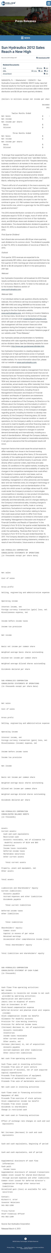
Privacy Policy (11, 1247)
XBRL (4, 71)
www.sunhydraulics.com (11, 289)
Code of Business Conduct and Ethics (34, 1247)
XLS (40, 71)
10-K (4, 68)
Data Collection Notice (26, 1248)
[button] (48, 3)
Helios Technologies (22, 1241)
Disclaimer (19, 1247)
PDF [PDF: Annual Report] (46, 73)
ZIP (46, 71)
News (25, 37)
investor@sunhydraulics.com (34, 319)
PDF (46, 68)
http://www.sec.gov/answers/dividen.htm (27, 346)
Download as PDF (43, 58)
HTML (39, 68)
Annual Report (7, 73)
